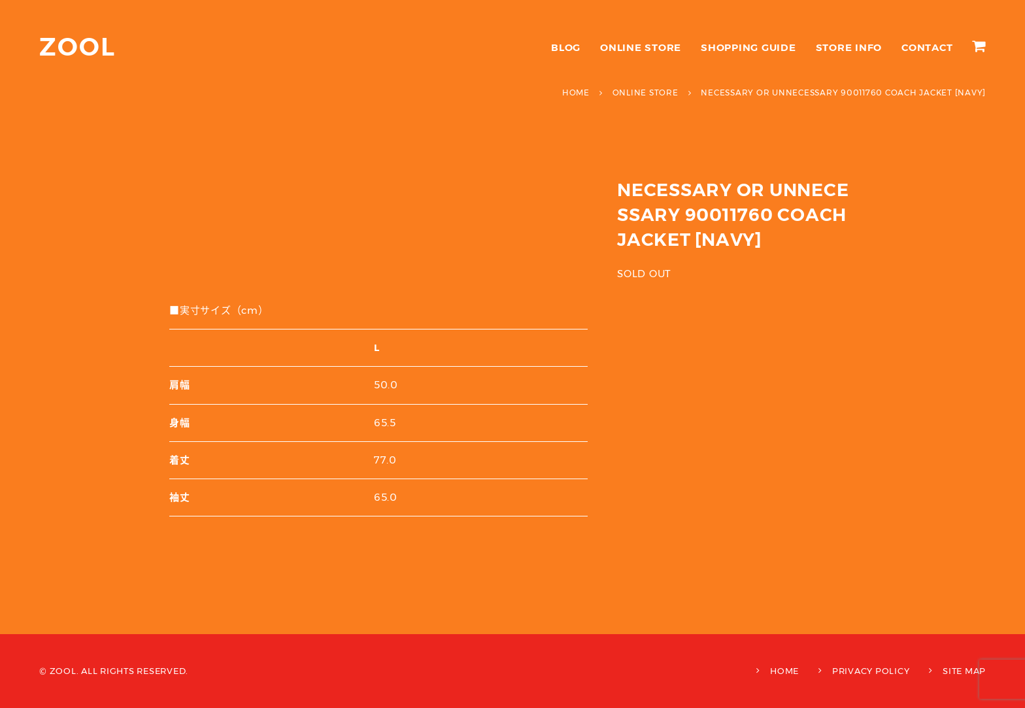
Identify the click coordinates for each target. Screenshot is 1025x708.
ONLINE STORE (640, 47)
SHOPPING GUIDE (748, 47)
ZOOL (77, 46)
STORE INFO (849, 47)
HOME (784, 671)
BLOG (565, 47)
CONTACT (926, 47)
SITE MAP (964, 671)
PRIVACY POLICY (871, 671)
